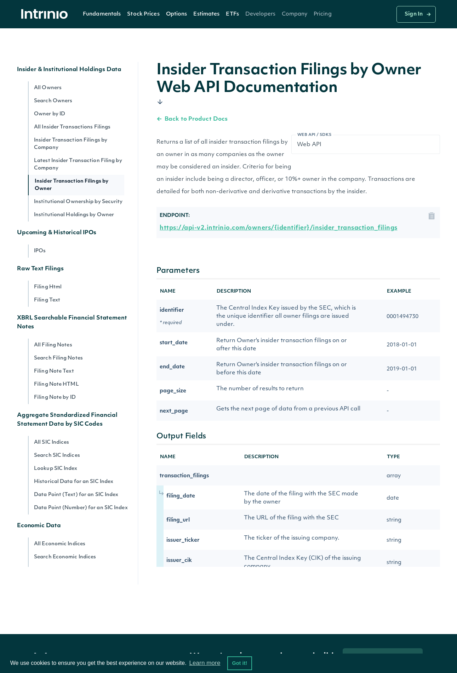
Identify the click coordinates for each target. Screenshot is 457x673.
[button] (101, 14)
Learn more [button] (204, 663)
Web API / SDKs (314, 135)
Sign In (414, 14)
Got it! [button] (239, 663)
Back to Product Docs (192, 119)
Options (176, 14)
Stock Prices (143, 14)
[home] (46, 14)
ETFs (232, 14)
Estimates (206, 14)
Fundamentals (102, 14)
